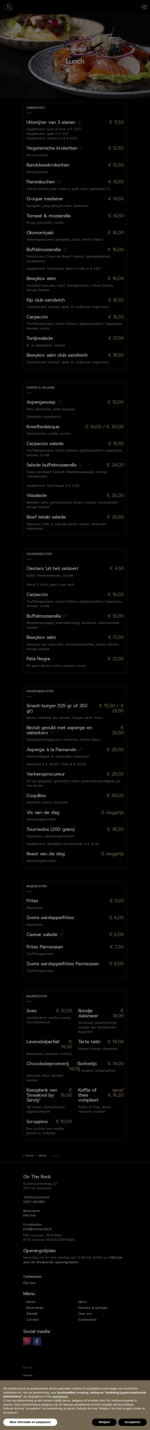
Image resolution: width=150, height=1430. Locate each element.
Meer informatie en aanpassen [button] (30, 1422)
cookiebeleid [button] (60, 1396)
